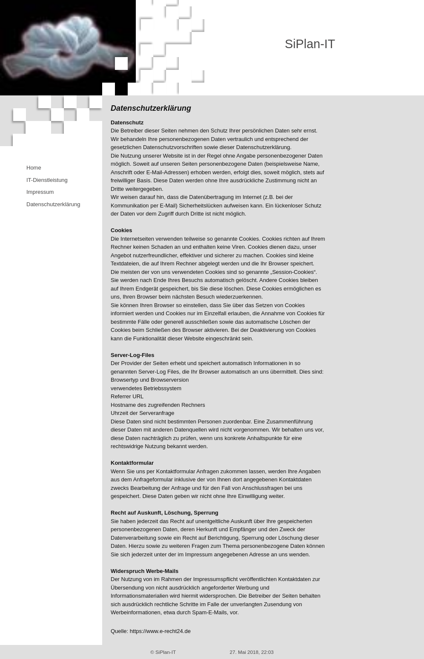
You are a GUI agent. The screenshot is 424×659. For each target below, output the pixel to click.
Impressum (40, 192)
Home (33, 167)
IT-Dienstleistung (47, 180)
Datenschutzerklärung (53, 204)
